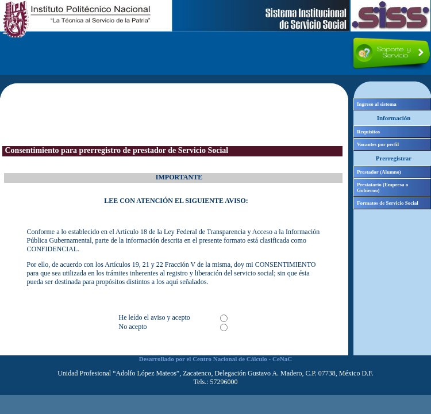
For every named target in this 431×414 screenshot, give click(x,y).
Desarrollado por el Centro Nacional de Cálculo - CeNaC (215, 358)
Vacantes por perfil (378, 144)
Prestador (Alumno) (379, 172)
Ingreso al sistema (377, 104)
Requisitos (368, 132)
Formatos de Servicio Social (387, 203)
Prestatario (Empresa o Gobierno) (382, 187)
